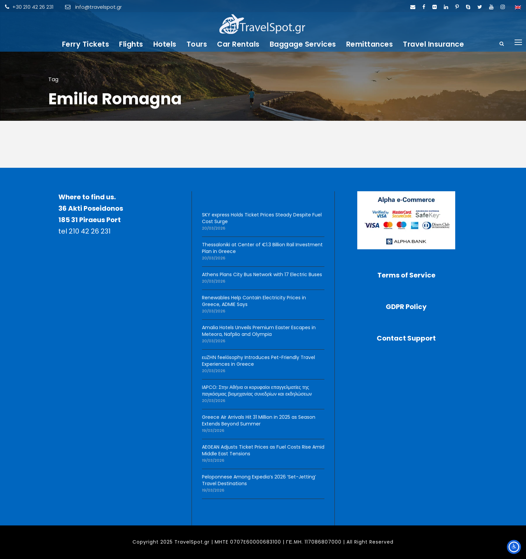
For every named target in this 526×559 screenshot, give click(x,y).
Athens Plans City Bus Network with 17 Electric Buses (262, 274)
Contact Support (406, 338)
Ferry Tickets (85, 44)
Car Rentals (238, 44)
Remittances (369, 44)
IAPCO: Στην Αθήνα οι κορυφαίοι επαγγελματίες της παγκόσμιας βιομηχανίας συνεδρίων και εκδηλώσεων (257, 390)
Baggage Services (303, 44)
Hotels (164, 44)
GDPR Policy (406, 306)
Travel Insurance (433, 44)
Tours (197, 44)
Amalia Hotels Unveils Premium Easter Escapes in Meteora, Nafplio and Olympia (259, 331)
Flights (131, 44)
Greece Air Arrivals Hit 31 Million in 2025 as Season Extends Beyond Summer (258, 420)
